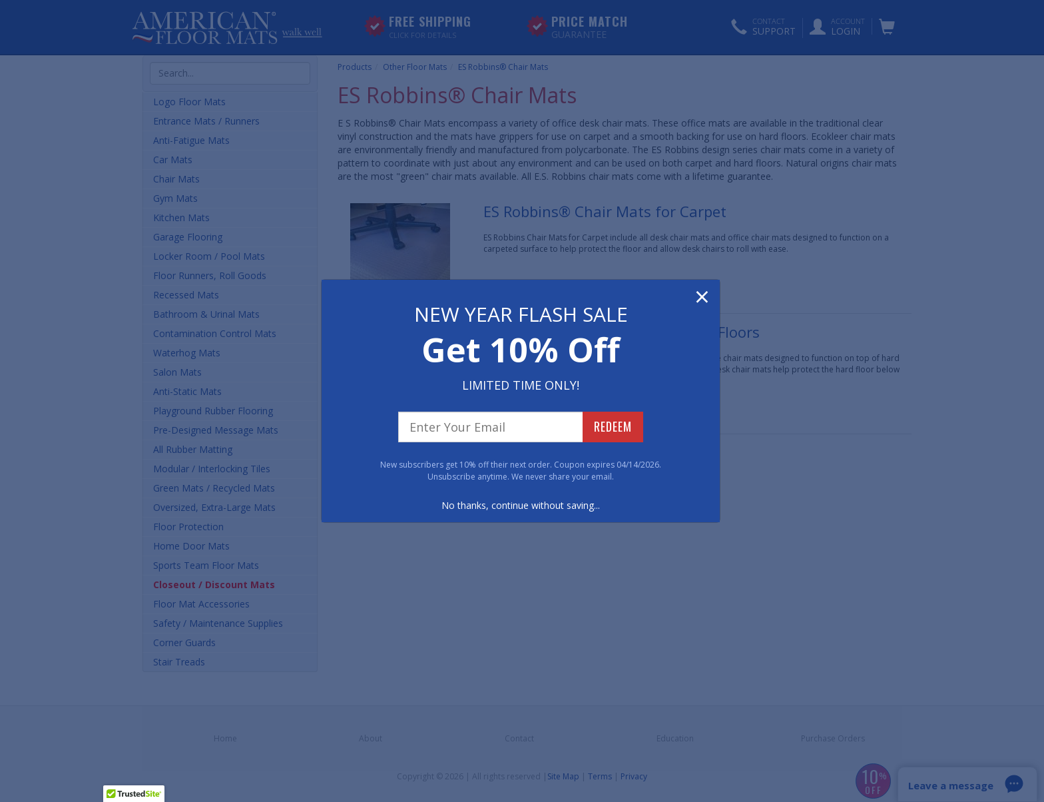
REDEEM (613, 426)
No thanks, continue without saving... (520, 505)
